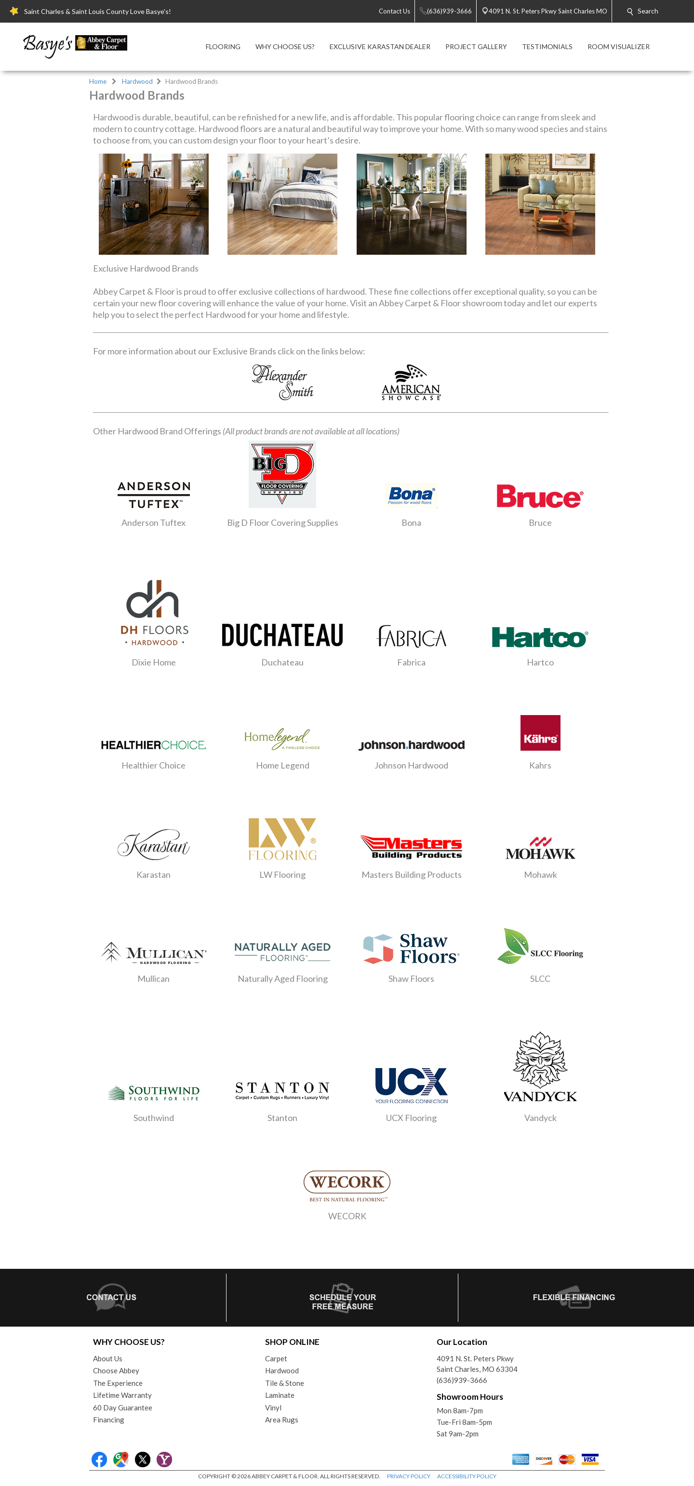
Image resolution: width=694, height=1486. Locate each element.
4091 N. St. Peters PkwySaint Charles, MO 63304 (477, 1364)
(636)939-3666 (462, 1380)
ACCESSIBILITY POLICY (466, 1476)
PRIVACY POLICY (408, 1476)
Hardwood (137, 81)
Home (98, 81)
